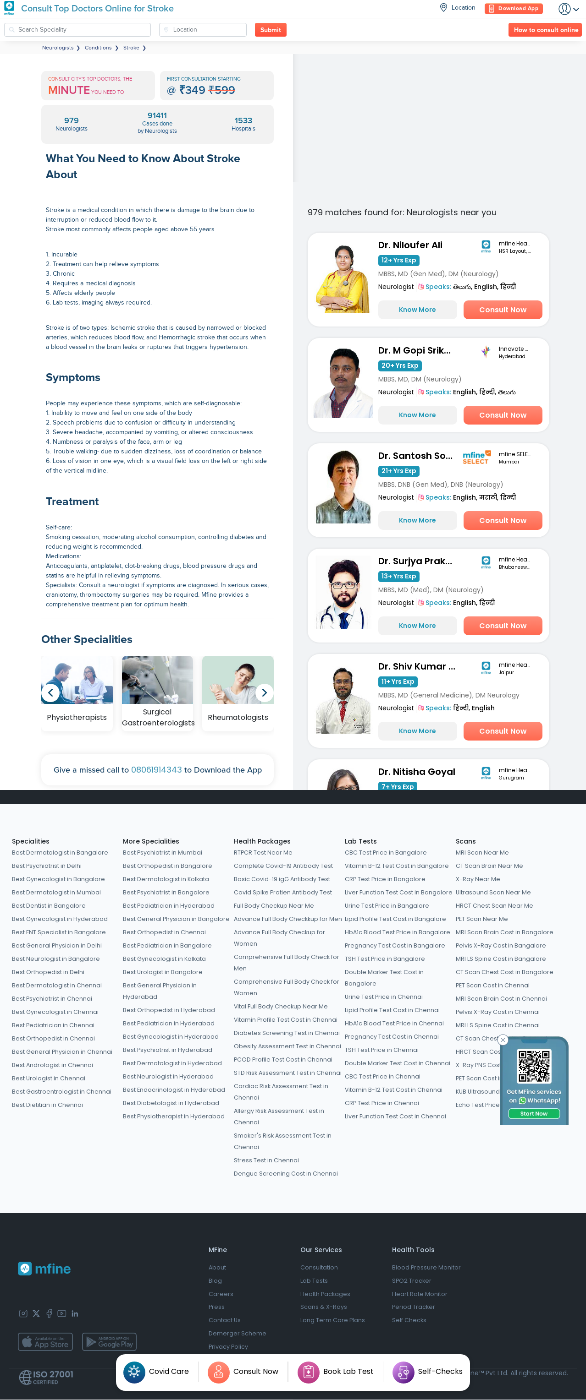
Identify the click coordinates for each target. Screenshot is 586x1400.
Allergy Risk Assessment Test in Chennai (279, 1116)
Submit (270, 30)
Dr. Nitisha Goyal (416, 771)
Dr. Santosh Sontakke (419, 455)
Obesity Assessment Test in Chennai (287, 1046)
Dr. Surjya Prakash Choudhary (419, 561)
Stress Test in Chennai (266, 1160)
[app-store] (45, 1342)
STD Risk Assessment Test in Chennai (288, 1073)
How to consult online (546, 30)
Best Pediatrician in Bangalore (167, 945)
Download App (513, 9)
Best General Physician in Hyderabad (160, 991)
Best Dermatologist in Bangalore (60, 852)
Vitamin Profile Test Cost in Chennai (285, 1020)
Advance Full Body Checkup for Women (279, 938)
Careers (221, 1294)
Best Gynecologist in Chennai (55, 1012)
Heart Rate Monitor (420, 1294)
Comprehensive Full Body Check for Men (286, 962)
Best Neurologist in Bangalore (56, 959)
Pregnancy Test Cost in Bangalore (395, 945)
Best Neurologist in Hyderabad (168, 1076)
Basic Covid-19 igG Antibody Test (282, 879)
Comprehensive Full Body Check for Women (286, 987)
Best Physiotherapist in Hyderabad (174, 1116)
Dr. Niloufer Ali (410, 245)
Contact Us (225, 1321)
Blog (215, 1281)
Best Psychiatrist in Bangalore (166, 892)
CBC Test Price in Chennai (382, 1076)
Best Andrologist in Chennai (52, 1065)
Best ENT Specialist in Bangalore (59, 932)
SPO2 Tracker (411, 1281)
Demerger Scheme (237, 1334)
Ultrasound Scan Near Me (493, 892)
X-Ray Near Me (478, 879)
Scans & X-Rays (323, 1308)
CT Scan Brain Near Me (489, 866)
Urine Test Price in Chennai (384, 997)
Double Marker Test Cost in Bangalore (384, 977)
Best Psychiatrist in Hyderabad (167, 1050)
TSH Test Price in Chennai (382, 1050)
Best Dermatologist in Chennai (57, 985)
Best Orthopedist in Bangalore (167, 866)
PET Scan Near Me (482, 919)
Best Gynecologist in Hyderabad (60, 919)
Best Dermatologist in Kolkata (166, 879)
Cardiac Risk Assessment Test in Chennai (281, 1091)
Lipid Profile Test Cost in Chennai (392, 1010)
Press (217, 1308)
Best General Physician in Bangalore (176, 919)
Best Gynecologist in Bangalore (58, 879)
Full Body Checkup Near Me (274, 906)
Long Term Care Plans (332, 1321)
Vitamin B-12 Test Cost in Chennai (393, 1090)
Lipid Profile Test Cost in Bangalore (395, 919)
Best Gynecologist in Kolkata (164, 959)
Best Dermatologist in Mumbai (56, 892)
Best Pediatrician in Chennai (53, 1025)
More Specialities (151, 841)
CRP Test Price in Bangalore (385, 879)
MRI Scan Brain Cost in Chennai (501, 998)
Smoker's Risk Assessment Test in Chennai (283, 1141)
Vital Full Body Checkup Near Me (281, 1006)
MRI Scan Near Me (482, 852)
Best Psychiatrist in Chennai (52, 998)
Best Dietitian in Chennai (47, 1105)
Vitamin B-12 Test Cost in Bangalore (397, 866)
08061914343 (156, 769)
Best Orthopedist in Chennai (53, 1038)
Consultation (319, 1268)
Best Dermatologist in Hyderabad (172, 1063)
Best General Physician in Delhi (57, 945)
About (217, 1268)
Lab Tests (361, 841)
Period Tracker (413, 1308)
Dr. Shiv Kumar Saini (419, 666)
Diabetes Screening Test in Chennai (287, 1033)
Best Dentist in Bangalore (49, 906)
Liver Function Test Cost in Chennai (395, 1116)
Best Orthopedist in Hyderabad (169, 1010)
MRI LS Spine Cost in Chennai (498, 1025)
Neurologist (396, 286)
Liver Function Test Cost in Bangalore (399, 892)
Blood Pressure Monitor (426, 1268)
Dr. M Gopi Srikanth (419, 350)
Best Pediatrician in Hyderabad (169, 906)
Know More (417, 309)
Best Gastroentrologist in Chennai (61, 1091)
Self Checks (409, 1321)
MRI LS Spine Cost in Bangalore (501, 959)
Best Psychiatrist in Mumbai (162, 852)
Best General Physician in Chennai (62, 1052)
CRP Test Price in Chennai (382, 1103)
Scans (466, 841)
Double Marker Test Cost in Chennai (397, 1063)
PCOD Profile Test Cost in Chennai (283, 1059)
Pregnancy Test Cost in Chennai (392, 1036)
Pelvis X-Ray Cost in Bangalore (501, 945)
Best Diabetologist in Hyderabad (171, 1103)
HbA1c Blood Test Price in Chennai (394, 1023)
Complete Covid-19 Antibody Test (283, 866)
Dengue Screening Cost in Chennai (286, 1173)
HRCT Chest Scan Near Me (494, 906)
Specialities (31, 841)
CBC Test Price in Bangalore (386, 852)
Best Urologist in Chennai (48, 1078)
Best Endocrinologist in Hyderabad (174, 1090)
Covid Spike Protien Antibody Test (283, 892)
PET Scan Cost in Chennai (493, 985)
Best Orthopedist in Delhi (48, 972)
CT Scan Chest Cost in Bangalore (504, 972)
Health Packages (262, 841)
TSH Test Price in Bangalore (385, 959)
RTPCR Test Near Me (263, 852)
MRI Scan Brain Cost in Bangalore (504, 932)
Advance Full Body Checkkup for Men (288, 919)
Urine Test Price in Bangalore (387, 906)
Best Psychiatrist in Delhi (47, 866)
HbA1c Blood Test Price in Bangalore (397, 932)
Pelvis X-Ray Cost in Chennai (498, 1012)
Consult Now (503, 310)
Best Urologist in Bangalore (163, 972)
